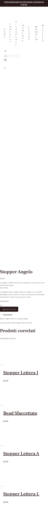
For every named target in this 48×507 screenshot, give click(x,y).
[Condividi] (4, 503)
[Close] (3, 459)
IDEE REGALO (22, 375)
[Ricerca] (5, 60)
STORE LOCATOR (23, 386)
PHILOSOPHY (22, 370)
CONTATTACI (22, 388)
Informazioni (7, 131)
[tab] (25, 131)
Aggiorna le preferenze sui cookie (37, 435)
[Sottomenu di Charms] (30, 33)
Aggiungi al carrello (9, 126)
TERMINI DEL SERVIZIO (12, 392)
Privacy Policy (20, 435)
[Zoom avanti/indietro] (0, 503)
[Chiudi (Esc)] (5, 503)
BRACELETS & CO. (24, 380)
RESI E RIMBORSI (10, 398)
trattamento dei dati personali (23, 361)
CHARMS (20, 378)
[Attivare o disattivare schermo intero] (2, 503)
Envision (42, 433)
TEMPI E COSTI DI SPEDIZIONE (15, 395)
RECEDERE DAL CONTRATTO (15, 400)
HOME (19, 367)
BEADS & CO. (22, 383)
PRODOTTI (21, 372)
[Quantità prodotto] (1, 122)
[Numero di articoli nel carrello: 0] (4, 68)
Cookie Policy (27, 435)
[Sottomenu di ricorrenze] (17, 33)
